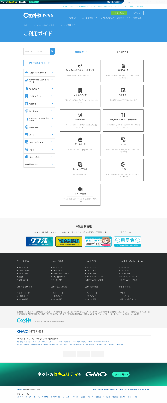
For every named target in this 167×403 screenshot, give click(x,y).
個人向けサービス (125, 397)
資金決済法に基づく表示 (54, 314)
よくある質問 (87, 18)
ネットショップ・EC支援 (41, 397)
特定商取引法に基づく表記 (36, 314)
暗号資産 (115, 397)
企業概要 (126, 314)
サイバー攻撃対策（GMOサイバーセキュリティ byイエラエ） (49, 344)
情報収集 (98, 397)
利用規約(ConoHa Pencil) (138, 312)
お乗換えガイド (123, 18)
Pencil (117, 6)
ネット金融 (106, 397)
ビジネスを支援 (55, 397)
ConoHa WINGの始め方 (105, 18)
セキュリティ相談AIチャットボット (98, 341)
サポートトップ (29, 25)
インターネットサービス (24, 397)
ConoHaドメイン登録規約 (33, 312)
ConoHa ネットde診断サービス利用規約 (94, 312)
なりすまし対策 (101, 344)
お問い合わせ (138, 18)
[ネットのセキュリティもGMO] (20, 2)
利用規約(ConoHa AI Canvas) (118, 312)
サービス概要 (135, 314)
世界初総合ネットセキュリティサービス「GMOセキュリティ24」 (36, 342)
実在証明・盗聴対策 (23, 344)
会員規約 (20, 312)
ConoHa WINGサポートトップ (50, 25)
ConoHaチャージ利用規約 (52, 312)
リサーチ (90, 397)
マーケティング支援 (79, 397)
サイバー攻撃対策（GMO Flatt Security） (82, 344)
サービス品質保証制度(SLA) (73, 314)
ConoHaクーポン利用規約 (70, 312)
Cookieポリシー (116, 314)
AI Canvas (108, 6)
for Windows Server (84, 6)
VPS (71, 6)
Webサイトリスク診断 (79, 342)
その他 (135, 397)
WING (65, 6)
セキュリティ (67, 397)
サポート (140, 6)
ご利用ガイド (73, 18)
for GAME (98, 6)
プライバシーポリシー (101, 314)
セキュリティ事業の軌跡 (116, 344)
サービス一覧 (128, 6)
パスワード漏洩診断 (64, 342)
